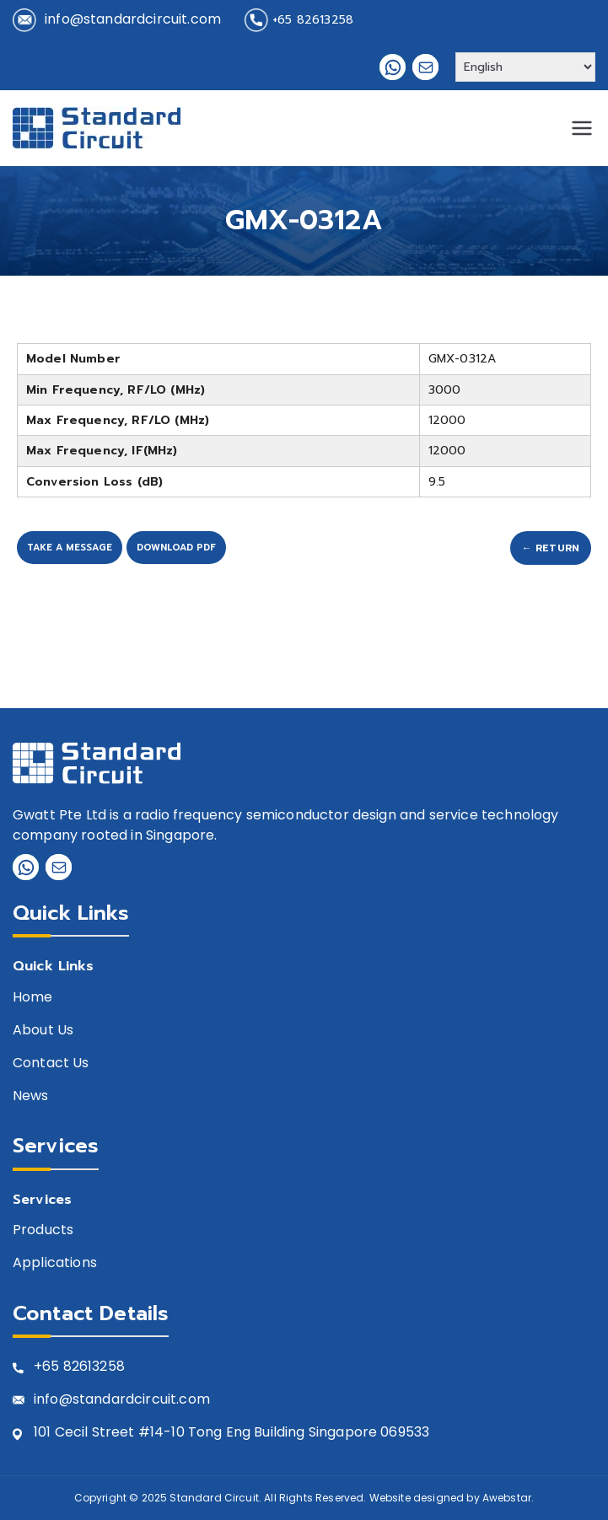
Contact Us (51, 1063)
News (31, 1096)
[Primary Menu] (581, 128)
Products (43, 1230)
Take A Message (69, 547)
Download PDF (176, 547)
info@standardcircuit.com (133, 19)
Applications (55, 1263)
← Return (550, 548)
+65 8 (53, 1367)
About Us (43, 1030)
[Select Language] (525, 67)
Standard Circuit (214, 1497)
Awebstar (506, 1497)
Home (33, 998)
